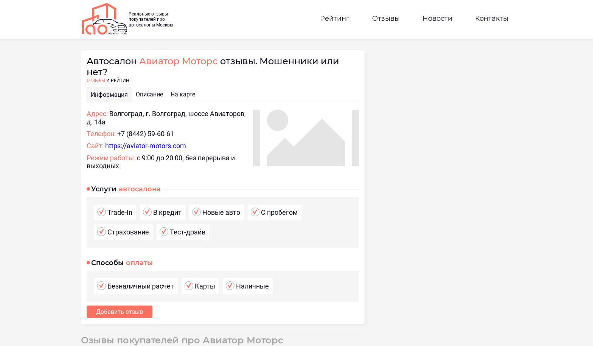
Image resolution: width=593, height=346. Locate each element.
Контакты (491, 18)
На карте (183, 94)
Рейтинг (334, 18)
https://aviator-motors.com (145, 146)
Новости (437, 18)
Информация (109, 94)
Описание (149, 94)
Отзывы (386, 18)
